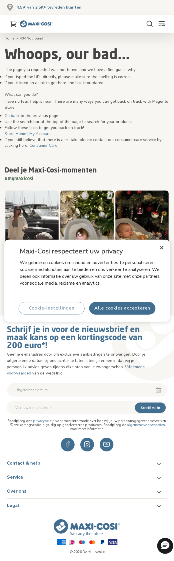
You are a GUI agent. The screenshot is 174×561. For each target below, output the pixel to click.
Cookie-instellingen (52, 308)
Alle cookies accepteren (122, 308)
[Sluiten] (161, 247)
